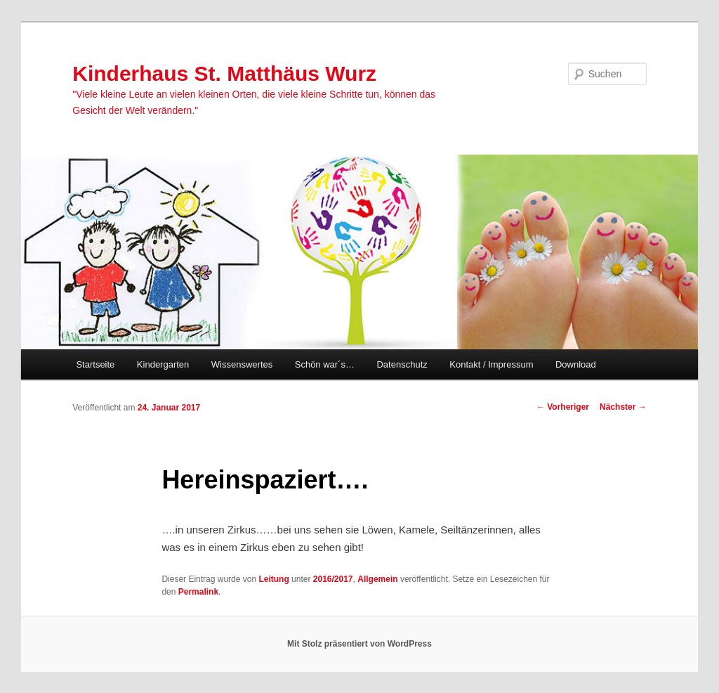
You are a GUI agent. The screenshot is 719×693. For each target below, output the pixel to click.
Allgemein (377, 579)
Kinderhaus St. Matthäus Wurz (224, 73)
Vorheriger (562, 407)
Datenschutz (401, 364)
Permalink (198, 592)
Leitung (273, 579)
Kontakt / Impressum (491, 364)
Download (575, 364)
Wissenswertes (241, 364)
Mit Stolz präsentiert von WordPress (359, 644)
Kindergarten (163, 364)
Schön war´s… (325, 364)
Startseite (95, 364)
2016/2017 (333, 579)
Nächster (623, 407)
